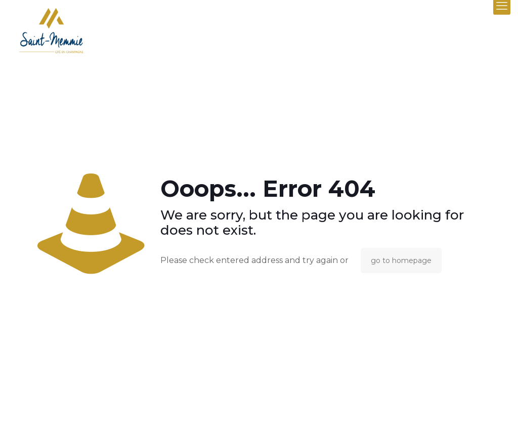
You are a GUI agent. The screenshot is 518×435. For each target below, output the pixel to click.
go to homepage (401, 260)
